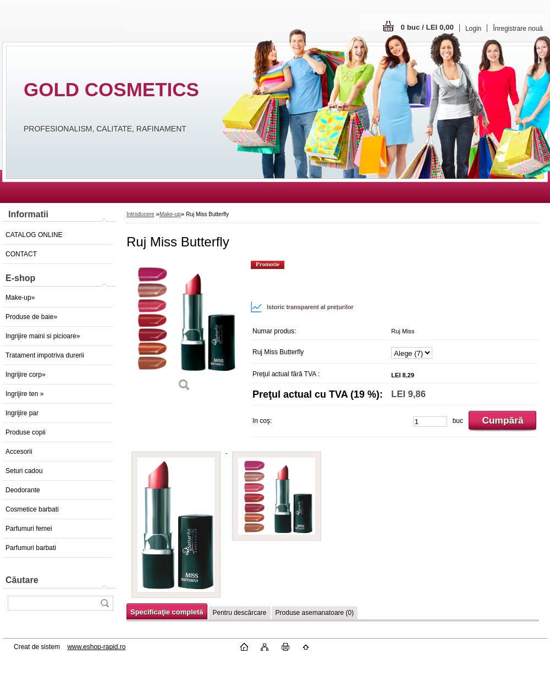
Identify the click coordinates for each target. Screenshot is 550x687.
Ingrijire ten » (24, 394)
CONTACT (21, 254)
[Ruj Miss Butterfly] (184, 330)
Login (473, 28)
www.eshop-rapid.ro (96, 647)
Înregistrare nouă (518, 28)
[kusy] (430, 421)
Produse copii (26, 432)
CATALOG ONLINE (34, 235)
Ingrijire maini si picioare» (43, 336)
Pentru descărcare (239, 613)
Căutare (22, 580)
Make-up (170, 214)
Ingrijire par (22, 413)
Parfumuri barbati (31, 548)
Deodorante (23, 490)
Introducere (141, 214)
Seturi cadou (24, 471)
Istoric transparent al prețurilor (302, 307)
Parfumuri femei (29, 528)
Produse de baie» (31, 317)
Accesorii (19, 451)
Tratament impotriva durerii (45, 355)
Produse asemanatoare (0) (315, 613)
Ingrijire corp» (26, 374)
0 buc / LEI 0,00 (427, 27)
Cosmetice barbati (32, 509)
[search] (104, 603)
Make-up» (20, 297)
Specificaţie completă (166, 612)
